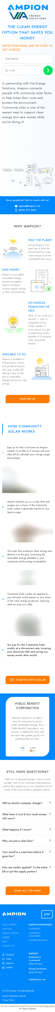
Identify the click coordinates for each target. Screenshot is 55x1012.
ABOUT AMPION (9, 924)
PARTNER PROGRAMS (38, 940)
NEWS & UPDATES (10, 933)
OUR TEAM (7, 928)
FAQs (4, 941)
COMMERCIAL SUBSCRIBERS (35, 934)
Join (47, 914)
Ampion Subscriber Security (14, 995)
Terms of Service (29, 1008)
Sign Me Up (27, 399)
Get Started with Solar (27, 680)
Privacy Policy (8, 1000)
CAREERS (6, 937)
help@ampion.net (37, 979)
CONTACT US (8, 945)
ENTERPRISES (34, 928)
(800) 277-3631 (36, 963)
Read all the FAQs (27, 891)
